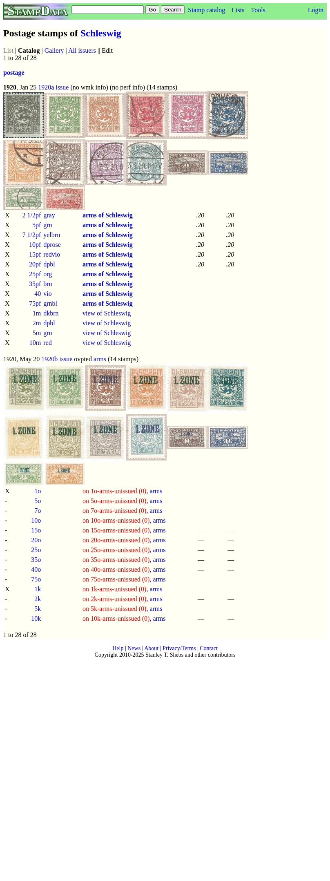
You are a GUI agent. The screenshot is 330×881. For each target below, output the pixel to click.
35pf (35, 283)
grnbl (50, 303)
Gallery (54, 50)
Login (315, 10)
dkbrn (50, 313)
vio (47, 293)
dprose (52, 244)
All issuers (82, 50)
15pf (35, 254)
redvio (51, 254)
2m (37, 323)
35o (36, 559)
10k (36, 618)
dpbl (49, 264)
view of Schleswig (106, 313)
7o (37, 510)
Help (117, 648)
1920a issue (53, 87)
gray (49, 215)
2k (37, 598)
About (151, 648)
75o (36, 579)
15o (36, 530)
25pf (35, 274)
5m (37, 332)
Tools (258, 10)
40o (36, 569)
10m (35, 342)
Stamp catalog (206, 10)
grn (47, 224)
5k (37, 608)
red (47, 342)
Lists (238, 10)
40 (37, 293)
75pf (35, 303)
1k (37, 589)
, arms (122, 490)
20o (36, 540)
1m (37, 313)
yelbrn (51, 234)
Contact (209, 648)
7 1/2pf (31, 234)
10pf (35, 244)
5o (37, 500)
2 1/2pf (31, 215)
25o (36, 549)
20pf (35, 264)
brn (47, 283)
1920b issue (56, 359)
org (47, 274)
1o (37, 490)
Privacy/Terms (179, 648)
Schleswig (100, 33)
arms (100, 359)
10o (36, 520)
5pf (36, 224)
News (133, 648)
